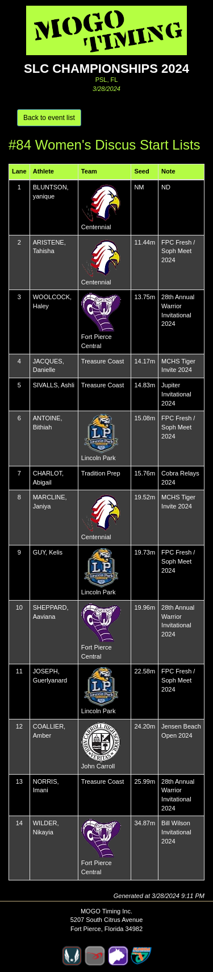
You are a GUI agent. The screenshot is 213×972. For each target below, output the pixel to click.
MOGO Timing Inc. (106, 911)
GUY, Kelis (47, 552)
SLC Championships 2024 (106, 68)
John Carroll (98, 766)
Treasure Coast (102, 361)
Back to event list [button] (49, 118)
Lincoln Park (98, 457)
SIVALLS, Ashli (53, 385)
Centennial (96, 227)
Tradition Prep (100, 473)
